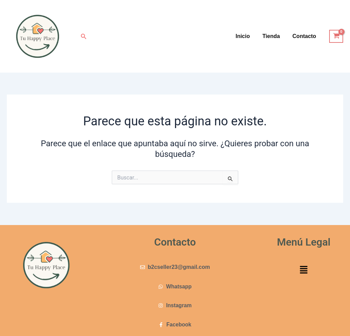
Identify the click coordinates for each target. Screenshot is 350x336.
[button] (84, 36)
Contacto (305, 36)
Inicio (247, 36)
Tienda (273, 36)
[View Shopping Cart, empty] (336, 36)
